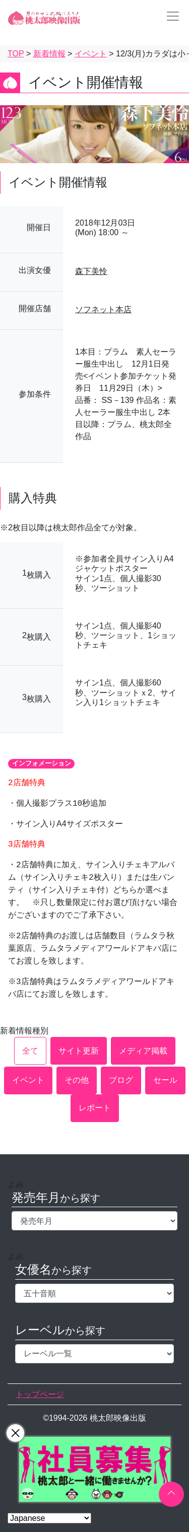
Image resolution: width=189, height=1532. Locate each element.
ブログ (121, 1080)
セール (165, 1080)
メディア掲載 (143, 1051)
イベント (28, 1080)
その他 (77, 1080)
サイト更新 (78, 1051)
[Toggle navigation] (170, 16)
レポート (95, 1107)
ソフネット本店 (103, 309)
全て (30, 1051)
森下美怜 (91, 271)
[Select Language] (49, 1518)
